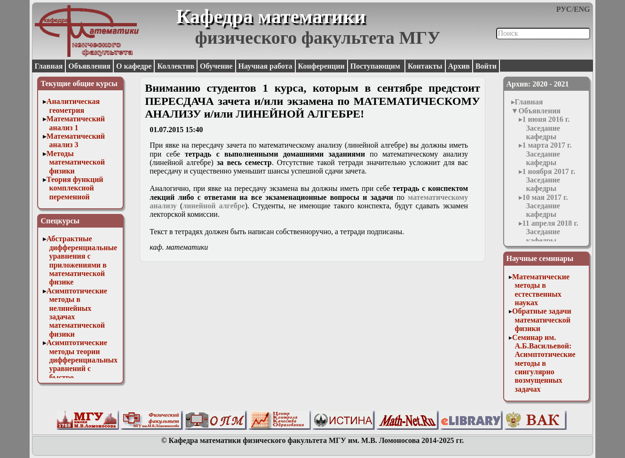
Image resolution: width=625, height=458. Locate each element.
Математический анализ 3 (76, 140)
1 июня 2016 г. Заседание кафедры (546, 128)
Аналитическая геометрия (73, 105)
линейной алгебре (213, 206)
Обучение (216, 66)
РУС (564, 9)
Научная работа (265, 66)
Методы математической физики (76, 162)
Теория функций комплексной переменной (75, 188)
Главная (48, 66)
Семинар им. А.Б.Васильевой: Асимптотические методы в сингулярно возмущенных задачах (544, 363)
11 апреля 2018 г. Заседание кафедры (550, 232)
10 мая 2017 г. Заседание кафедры (545, 206)
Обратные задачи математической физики (541, 319)
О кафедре (133, 66)
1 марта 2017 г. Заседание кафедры (547, 153)
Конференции (321, 66)
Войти (486, 66)
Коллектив (175, 66)
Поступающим (376, 66)
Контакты (425, 66)
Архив (459, 66)
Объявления (89, 66)
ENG (582, 9)
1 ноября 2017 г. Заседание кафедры (549, 180)
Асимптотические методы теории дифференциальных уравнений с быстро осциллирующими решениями (82, 368)
